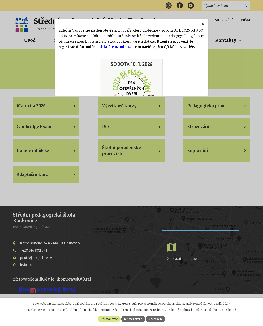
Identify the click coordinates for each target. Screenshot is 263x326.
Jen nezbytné (133, 319)
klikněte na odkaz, (115, 47)
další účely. (223, 303)
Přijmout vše (109, 319)
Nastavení (155, 319)
